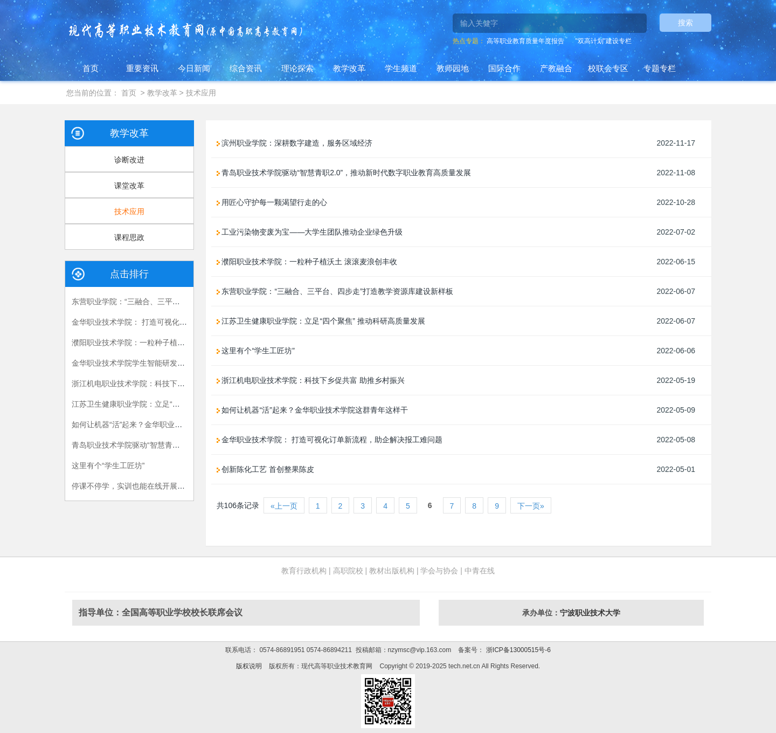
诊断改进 (129, 159)
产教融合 (556, 68)
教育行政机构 (304, 570)
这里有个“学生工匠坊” (108, 465)
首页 (90, 68)
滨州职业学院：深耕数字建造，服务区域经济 (295, 143)
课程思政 (129, 237)
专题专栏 (659, 68)
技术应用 (201, 92)
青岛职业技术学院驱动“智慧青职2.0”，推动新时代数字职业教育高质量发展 (344, 172)
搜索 (685, 22)
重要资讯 (142, 68)
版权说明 (249, 666)
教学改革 (349, 68)
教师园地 (452, 68)
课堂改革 (129, 185)
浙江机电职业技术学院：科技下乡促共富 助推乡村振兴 (163, 383)
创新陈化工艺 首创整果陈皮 (266, 469)
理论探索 (297, 68)
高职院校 (348, 570)
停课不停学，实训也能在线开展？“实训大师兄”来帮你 (161, 486)
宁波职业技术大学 (590, 612)
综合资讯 (246, 68)
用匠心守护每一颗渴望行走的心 (272, 202)
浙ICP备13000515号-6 (517, 650)
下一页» (530, 506)
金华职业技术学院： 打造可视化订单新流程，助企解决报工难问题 (182, 322)
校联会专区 (608, 68)
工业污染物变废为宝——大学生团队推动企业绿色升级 (310, 232)
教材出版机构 (391, 570)
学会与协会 (439, 570)
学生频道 (401, 68)
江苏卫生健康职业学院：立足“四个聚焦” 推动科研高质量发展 (173, 404)
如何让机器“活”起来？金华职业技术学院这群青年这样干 (165, 424)
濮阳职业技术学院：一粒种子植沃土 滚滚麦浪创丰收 (159, 342)
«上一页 (284, 506)
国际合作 (504, 68)
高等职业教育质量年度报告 (525, 41)
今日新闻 (194, 68)
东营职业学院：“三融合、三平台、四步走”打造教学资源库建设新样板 (335, 291)
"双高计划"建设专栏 (603, 41)
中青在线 (480, 570)
